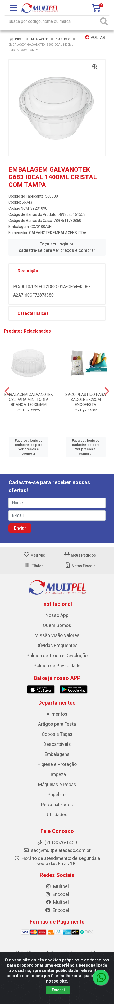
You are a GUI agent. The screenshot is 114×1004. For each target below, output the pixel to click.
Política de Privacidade (57, 665)
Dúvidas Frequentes (57, 645)
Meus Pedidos (80, 555)
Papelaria (57, 794)
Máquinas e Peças (57, 784)
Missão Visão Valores (57, 635)
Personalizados (57, 804)
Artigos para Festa (57, 724)
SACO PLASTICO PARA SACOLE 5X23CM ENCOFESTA (85, 399)
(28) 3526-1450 (57, 842)
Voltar (95, 37)
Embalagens (57, 754)
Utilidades (57, 814)
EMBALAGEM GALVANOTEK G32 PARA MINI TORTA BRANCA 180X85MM (28, 399)
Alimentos (57, 714)
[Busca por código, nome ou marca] (51, 21)
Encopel (57, 894)
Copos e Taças (57, 734)
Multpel (57, 886)
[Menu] (13, 8)
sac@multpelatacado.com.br (57, 850)
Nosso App (57, 615)
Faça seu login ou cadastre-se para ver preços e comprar (57, 247)
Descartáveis (57, 744)
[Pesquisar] (104, 21)
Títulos (34, 566)
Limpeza (57, 774)
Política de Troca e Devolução (57, 655)
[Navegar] (7, 391)
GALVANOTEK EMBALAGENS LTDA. (58, 233)
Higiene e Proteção (57, 764)
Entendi (58, 990)
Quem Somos (57, 625)
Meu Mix (34, 555)
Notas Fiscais (80, 566)
